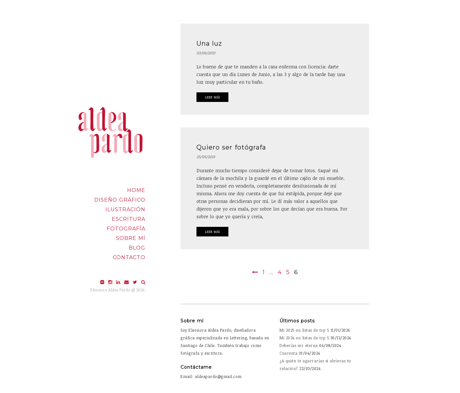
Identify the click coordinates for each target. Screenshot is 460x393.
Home (136, 190)
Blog (137, 248)
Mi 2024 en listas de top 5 (304, 337)
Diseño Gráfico (119, 200)
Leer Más (212, 97)
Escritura (128, 219)
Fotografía (126, 229)
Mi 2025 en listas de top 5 (304, 330)
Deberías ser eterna (299, 345)
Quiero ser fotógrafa (231, 147)
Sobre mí (130, 238)
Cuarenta (288, 353)
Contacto (129, 257)
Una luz (209, 43)
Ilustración (125, 209)
